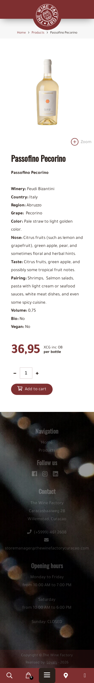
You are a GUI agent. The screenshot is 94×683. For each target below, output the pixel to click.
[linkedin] (55, 474)
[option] (47, 98)
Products (47, 452)
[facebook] (35, 474)
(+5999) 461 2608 (47, 533)
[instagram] (45, 474)
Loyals (52, 664)
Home (47, 444)
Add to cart (35, 389)
